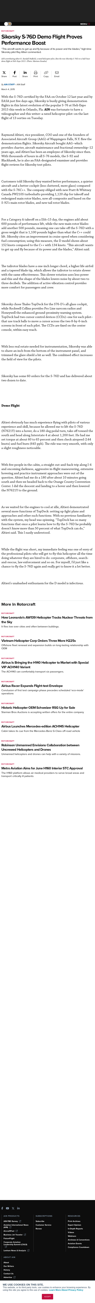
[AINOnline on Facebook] (2, 1208)
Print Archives (74, 1221)
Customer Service (43, 1225)
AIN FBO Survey (12, 1221)
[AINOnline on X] (13, 1208)
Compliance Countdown (78, 1247)
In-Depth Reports (75, 1229)
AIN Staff (9, 84)
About (6, 1262)
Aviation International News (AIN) (16, 1226)
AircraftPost (11, 1231)
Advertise (9, 1277)
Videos (71, 1232)
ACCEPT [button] (47, 1297)
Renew (39, 1229)
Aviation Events (75, 1243)
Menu (85, 24)
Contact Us (8, 1273)
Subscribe (40, 1221)
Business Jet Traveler (15, 1235)
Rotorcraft (7, 31)
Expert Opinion (74, 1225)
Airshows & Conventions (79, 1240)
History (7, 1270)
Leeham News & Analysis (16, 1250)
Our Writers (9, 1266)
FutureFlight (9, 1238)
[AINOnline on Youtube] (7, 1208)
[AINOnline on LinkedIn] (18, 1208)
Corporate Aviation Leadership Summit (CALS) (15, 1244)
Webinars (72, 1236)
